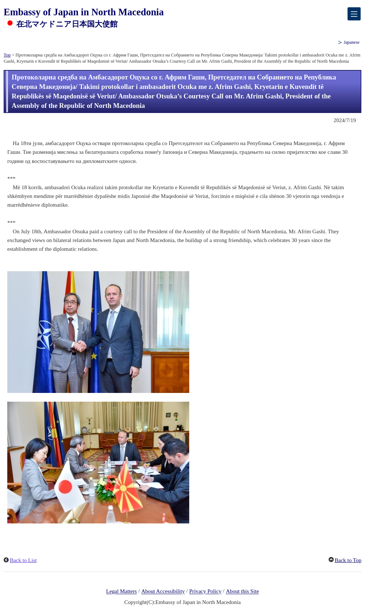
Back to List (23, 560)
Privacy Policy (205, 592)
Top (7, 55)
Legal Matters (121, 592)
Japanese (352, 42)
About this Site (242, 592)
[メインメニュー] (354, 13)
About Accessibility (163, 592)
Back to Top (348, 560)
